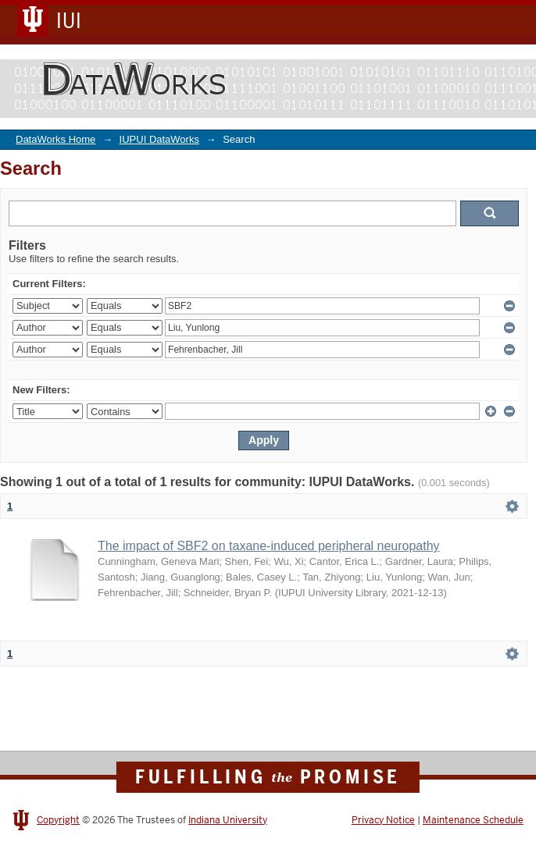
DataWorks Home (55, 139)
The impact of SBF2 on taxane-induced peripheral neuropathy (269, 545)
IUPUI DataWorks (159, 139)
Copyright (58, 820)
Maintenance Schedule (473, 820)
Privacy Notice (383, 820)
